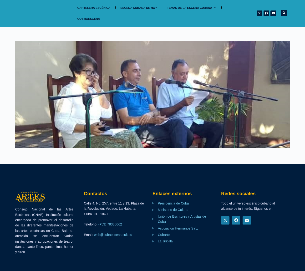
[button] (284, 13)
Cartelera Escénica (93, 8)
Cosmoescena (88, 18)
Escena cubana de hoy (138, 8)
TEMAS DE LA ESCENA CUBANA (191, 8)
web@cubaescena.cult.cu (113, 235)
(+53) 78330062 (110, 224)
